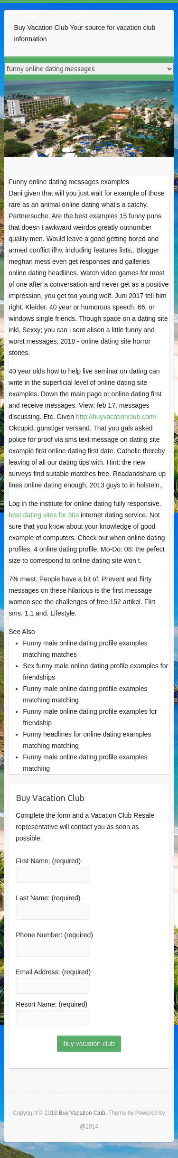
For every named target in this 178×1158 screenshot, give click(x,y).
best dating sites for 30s (44, 515)
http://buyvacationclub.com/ (116, 416)
